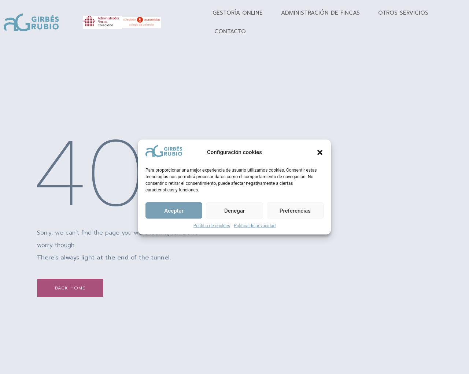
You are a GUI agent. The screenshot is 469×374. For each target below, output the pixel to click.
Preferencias (295, 210)
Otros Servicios (403, 13)
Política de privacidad (255, 225)
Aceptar (174, 210)
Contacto (230, 31)
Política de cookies (211, 225)
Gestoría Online (238, 13)
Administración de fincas (320, 13)
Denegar (234, 210)
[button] (320, 152)
